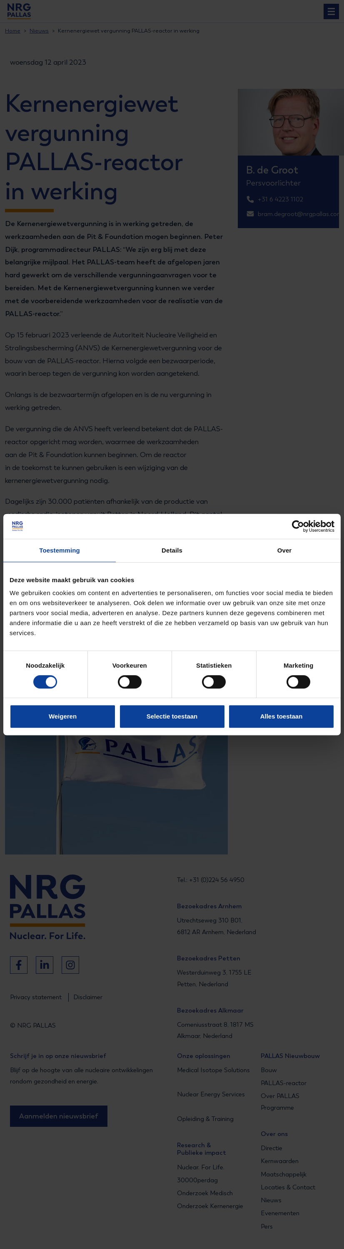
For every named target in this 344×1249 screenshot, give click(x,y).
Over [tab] (284, 550)
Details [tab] (172, 550)
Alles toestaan (281, 716)
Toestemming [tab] (59, 550)
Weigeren (63, 716)
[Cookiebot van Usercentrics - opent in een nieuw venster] (298, 526)
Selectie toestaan (172, 716)
